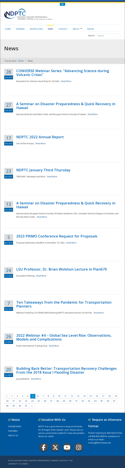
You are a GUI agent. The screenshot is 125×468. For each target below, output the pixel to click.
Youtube (67, 447)
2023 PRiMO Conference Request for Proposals (56, 236)
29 (64, 401)
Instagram (78, 447)
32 (83, 401)
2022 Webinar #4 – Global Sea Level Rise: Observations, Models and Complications (64, 337)
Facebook (43, 447)
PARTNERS (12, 431)
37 (114, 401)
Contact (63, 29)
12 (72, 396)
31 (76, 401)
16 (97, 396)
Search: (91, 35)
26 (45, 401)
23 (26, 401)
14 (84, 396)
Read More (66, 81)
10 (59, 396)
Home (8, 29)
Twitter (55, 447)
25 (39, 401)
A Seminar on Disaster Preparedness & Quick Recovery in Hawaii (65, 105)
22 (20, 401)
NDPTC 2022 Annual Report (40, 136)
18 (109, 396)
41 (26, 405)
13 (78, 396)
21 (13, 401)
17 (103, 396)
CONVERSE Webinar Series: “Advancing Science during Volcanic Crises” (62, 72)
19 (116, 396)
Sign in (90, 29)
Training (20, 29)
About (77, 29)
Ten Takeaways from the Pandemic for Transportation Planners (63, 304)
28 (57, 401)
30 (70, 401)
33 (89, 401)
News (50, 29)
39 (13, 405)
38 (7, 405)
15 (91, 396)
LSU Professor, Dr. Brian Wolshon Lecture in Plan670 (61, 269)
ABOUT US (13, 435)
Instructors (36, 29)
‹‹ (7, 396)
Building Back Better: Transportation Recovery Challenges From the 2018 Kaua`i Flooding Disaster (66, 370)
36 (108, 401)
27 (51, 401)
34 (95, 401)
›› (32, 405)
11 (65, 396)
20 (7, 401)
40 (20, 405)
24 (32, 401)
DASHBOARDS (14, 426)
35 (101, 401)
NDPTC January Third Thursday (43, 169)
